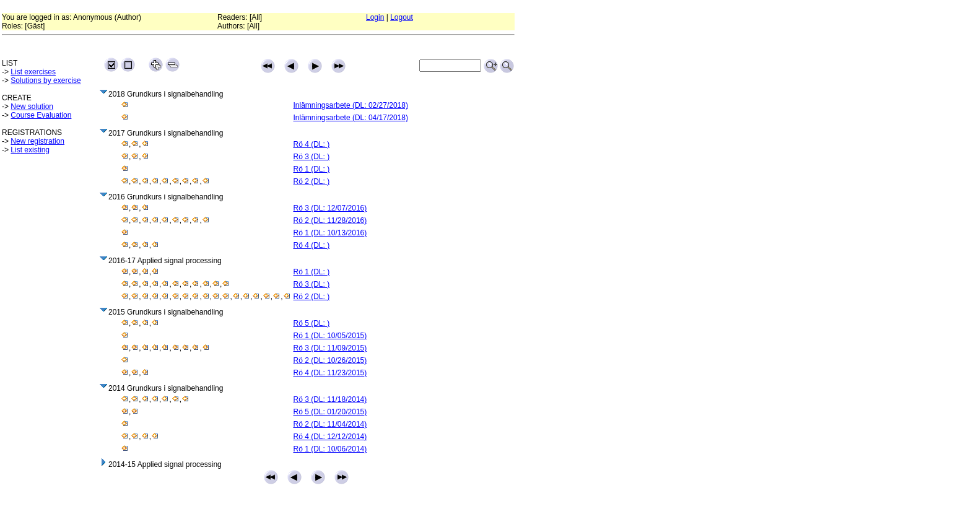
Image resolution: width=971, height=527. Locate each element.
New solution (32, 106)
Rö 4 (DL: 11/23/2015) (330, 372)
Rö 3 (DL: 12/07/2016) (330, 208)
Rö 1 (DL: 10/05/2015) (330, 335)
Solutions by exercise (46, 80)
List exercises (33, 72)
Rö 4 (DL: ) (312, 144)
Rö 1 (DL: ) (312, 169)
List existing (30, 150)
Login (375, 17)
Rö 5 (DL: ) (312, 323)
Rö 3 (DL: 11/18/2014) (330, 399)
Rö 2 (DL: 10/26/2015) (330, 360)
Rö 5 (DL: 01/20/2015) (330, 411)
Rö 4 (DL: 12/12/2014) (330, 436)
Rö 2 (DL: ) (312, 181)
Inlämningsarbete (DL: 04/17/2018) (351, 117)
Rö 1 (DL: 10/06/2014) (330, 449)
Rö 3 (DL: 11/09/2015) (330, 348)
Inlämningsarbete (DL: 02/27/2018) (351, 105)
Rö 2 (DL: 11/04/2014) (330, 424)
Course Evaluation (41, 115)
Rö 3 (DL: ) (312, 156)
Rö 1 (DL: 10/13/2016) (330, 233)
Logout (401, 17)
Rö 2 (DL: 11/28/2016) (330, 220)
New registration (37, 141)
